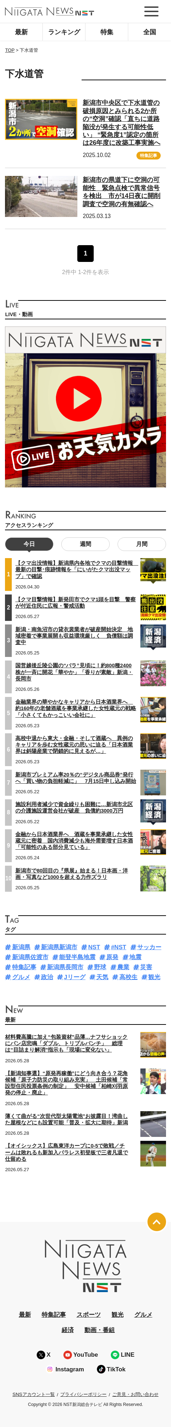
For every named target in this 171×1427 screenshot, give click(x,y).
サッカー (149, 947)
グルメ (21, 977)
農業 (123, 967)
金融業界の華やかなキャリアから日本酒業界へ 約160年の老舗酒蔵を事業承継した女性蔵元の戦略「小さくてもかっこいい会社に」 (75, 708)
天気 (102, 977)
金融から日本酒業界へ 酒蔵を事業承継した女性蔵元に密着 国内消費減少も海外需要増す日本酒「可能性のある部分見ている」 (74, 840)
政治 (47, 977)
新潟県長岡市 (65, 967)
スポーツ (89, 1314)
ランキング (64, 32)
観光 (154, 977)
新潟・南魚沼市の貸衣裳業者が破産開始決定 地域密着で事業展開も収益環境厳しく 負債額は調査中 (74, 636)
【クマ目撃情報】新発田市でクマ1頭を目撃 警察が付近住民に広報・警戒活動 (75, 603)
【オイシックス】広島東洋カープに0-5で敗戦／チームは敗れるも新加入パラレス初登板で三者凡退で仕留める (66, 1152)
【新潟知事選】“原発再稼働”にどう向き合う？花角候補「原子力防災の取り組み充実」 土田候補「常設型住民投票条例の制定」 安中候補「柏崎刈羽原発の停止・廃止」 (66, 1083)
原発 (112, 957)
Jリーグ (74, 977)
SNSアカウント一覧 (33, 1394)
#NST (118, 947)
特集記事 (148, 155)
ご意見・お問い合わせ (135, 1394)
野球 (100, 967)
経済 (68, 1330)
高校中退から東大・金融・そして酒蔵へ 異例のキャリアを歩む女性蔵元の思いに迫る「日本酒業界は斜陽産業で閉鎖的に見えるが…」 (74, 744)
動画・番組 (99, 1330)
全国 (149, 32)
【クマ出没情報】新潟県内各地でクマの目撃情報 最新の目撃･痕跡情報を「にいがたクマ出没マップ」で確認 (76, 569)
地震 (135, 957)
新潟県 (21, 947)
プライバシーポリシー (83, 1394)
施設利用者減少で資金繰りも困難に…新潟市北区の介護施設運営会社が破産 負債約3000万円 (74, 807)
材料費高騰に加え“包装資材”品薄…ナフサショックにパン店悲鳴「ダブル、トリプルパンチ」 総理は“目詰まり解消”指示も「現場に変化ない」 (66, 1043)
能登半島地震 (77, 957)
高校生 (128, 977)
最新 (21, 32)
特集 (106, 32)
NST (94, 947)
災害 (146, 967)
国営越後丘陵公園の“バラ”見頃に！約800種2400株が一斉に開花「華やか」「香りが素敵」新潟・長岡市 (74, 672)
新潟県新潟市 (59, 947)
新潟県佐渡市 (30, 957)
